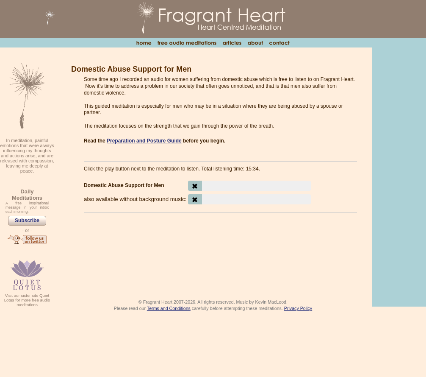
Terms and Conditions (169, 308)
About (255, 42)
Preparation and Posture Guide (144, 141)
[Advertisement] (220, 242)
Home (143, 42)
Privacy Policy (298, 308)
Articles (231, 42)
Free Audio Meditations (186, 42)
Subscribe (27, 220)
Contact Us (279, 42)
